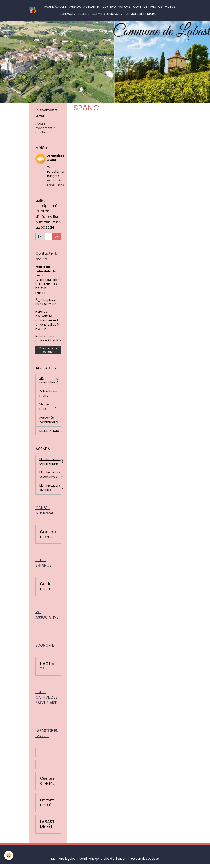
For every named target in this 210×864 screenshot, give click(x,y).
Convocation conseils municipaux (48, 534)
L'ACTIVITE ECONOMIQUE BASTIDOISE (47, 666)
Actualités (91, 7)
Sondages (67, 14)
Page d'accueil (55, 7)
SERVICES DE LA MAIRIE (141, 14)
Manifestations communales (50, 461)
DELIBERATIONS (50, 431)
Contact (140, 7)
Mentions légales (63, 859)
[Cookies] (8, 855)
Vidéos (170, 7)
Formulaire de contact (48, 350)
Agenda (75, 7)
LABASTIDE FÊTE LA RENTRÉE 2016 (47, 824)
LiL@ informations (116, 7)
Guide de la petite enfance (47, 586)
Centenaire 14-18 (47, 781)
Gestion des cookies (144, 859)
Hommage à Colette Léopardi (47, 802)
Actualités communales (50, 420)
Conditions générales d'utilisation (102, 859)
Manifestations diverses (50, 487)
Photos (156, 7)
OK (57, 237)
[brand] (32, 10)
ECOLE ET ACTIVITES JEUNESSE (99, 14)
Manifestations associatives (50, 474)
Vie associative (48, 380)
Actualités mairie (48, 393)
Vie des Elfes (48, 406)
